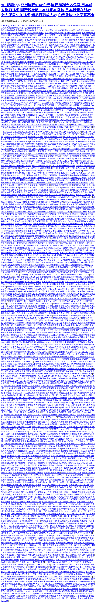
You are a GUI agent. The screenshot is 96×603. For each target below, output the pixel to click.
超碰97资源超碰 (46, 93)
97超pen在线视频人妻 (52, 441)
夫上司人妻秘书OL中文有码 (50, 255)
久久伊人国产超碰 (42, 352)
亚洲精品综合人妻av (79, 178)
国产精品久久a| (79, 79)
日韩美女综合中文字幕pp (37, 57)
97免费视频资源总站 (78, 340)
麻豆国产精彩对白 (23, 105)
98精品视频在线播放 (63, 584)
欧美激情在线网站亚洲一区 (53, 40)
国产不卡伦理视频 (60, 316)
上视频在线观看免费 (73, 33)
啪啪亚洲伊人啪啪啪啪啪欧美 (60, 79)
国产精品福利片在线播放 (56, 308)
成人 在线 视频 (52, 393)
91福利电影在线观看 (17, 59)
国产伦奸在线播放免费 (48, 371)
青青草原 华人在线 (62, 325)
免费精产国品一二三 (65, 540)
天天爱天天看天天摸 (9, 316)
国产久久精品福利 (27, 50)
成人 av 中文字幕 (70, 137)
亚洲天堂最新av (59, 461)
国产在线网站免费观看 (68, 270)
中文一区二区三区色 (49, 417)
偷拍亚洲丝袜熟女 (65, 30)
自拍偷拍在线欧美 (12, 108)
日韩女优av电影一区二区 (30, 497)
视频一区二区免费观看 (31, 386)
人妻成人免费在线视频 (60, 340)
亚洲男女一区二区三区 (53, 301)
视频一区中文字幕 (39, 427)
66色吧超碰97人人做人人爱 (45, 533)
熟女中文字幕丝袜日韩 (18, 173)
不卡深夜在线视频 (67, 253)
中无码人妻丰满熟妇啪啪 (69, 45)
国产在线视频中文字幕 (22, 296)
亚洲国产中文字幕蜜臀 (22, 294)
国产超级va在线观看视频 (42, 91)
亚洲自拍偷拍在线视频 (76, 308)
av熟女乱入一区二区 (79, 311)
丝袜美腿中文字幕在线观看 (75, 129)
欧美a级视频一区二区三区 (81, 62)
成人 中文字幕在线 (53, 436)
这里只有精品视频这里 (80, 289)
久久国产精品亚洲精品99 (75, 381)
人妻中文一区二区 (69, 516)
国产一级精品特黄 (48, 412)
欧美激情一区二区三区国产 (26, 378)
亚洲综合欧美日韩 (33, 59)
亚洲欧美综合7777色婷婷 (14, 323)
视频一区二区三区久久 (67, 376)
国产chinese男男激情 (55, 245)
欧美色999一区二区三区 (43, 403)
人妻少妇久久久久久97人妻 (12, 586)
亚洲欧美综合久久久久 (16, 175)
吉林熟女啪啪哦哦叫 (40, 192)
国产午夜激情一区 (51, 260)
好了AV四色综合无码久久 (36, 526)
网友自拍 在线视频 (11, 110)
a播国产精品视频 (58, 67)
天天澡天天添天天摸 (49, 579)
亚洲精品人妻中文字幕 (57, 294)
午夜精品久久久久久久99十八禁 (76, 255)
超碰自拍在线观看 (29, 376)
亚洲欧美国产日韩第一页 (11, 521)
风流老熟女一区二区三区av (18, 456)
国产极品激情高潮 (12, 204)
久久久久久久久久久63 (41, 38)
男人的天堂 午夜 (52, 52)
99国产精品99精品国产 (60, 564)
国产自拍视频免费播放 (68, 434)
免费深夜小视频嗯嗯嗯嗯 (21, 71)
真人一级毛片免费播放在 (63, 535)
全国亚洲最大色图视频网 (19, 154)
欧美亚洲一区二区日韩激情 (12, 545)
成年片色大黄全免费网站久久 (68, 444)
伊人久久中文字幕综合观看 (18, 306)
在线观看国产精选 (60, 318)
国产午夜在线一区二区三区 (43, 76)
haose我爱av (6, 122)
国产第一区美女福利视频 (46, 127)
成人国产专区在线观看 (29, 357)
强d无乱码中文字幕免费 (47, 376)
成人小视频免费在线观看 (46, 410)
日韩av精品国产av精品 (74, 57)
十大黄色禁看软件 (44, 168)
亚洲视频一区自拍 (64, 528)
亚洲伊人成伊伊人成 (74, 173)
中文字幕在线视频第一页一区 (42, 88)
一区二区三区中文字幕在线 (34, 393)
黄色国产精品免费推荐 (58, 567)
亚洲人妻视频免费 (26, 62)
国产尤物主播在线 (77, 151)
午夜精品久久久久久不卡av (79, 139)
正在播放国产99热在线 (37, 158)
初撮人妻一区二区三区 (39, 141)
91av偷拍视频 (26, 221)
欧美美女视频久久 (84, 110)
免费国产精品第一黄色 (33, 337)
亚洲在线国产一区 (87, 45)
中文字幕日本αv (56, 183)
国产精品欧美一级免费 (40, 161)
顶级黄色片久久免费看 (36, 398)
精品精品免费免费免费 (49, 506)
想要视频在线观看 (33, 531)
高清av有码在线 (19, 473)
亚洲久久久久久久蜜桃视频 (53, 282)
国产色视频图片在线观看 (25, 328)
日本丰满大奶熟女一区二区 (65, 108)
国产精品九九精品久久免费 (26, 318)
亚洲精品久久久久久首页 (14, 279)
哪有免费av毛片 (24, 91)
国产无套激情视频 (23, 487)
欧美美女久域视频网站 (44, 110)
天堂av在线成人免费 (23, 468)
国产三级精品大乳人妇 (13, 207)
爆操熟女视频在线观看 (64, 88)
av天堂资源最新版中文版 (84, 596)
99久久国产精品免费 (65, 497)
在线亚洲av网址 (13, 265)
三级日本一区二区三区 (43, 274)
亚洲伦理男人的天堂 (56, 57)
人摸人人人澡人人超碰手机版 (52, 347)
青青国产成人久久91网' (43, 316)
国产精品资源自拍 (49, 415)
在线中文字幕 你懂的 (84, 117)
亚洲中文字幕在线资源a (55, 173)
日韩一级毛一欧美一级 (56, 69)
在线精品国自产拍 (74, 91)
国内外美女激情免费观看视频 (49, 516)
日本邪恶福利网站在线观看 (24, 180)
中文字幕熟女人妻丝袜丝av (76, 284)
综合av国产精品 (63, 86)
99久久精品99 (33, 320)
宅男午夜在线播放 (16, 308)
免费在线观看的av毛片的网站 (46, 577)
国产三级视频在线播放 (32, 214)
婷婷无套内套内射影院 (71, 591)
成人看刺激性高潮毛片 (76, 419)
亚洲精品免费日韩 (49, 364)
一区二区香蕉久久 (48, 497)
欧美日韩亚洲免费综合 (24, 79)
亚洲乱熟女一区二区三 (60, 598)
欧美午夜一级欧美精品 (18, 42)
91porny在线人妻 (19, 57)
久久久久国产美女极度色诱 (15, 523)
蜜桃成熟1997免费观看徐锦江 (47, 120)
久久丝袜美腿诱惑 (37, 407)
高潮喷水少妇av (63, 127)
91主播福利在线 (15, 214)
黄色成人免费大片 (79, 190)
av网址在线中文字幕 (65, 533)
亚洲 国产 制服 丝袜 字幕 (19, 115)
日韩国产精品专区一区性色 (69, 371)
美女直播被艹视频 (85, 374)
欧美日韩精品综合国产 (73, 202)
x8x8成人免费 (10, 253)
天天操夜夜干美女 (72, 233)
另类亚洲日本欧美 (37, 98)
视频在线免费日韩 (85, 577)
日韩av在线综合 (10, 236)
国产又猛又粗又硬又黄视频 (32, 492)
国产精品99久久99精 (42, 67)
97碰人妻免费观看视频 (35, 514)
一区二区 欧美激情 (75, 398)
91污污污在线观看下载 (62, 190)
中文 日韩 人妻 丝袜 (44, 303)
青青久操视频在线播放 (32, 207)
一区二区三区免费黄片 (77, 54)
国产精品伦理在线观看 (76, 461)
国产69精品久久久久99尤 (75, 40)
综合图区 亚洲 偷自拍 (23, 224)
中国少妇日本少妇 (49, 125)
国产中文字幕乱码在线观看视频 (20, 86)
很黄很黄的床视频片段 (37, 151)
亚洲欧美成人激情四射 (49, 204)
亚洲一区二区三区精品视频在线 (75, 187)
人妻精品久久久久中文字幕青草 (60, 158)
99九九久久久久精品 (71, 258)
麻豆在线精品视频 (22, 52)
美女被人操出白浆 (65, 393)
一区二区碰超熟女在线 (40, 183)
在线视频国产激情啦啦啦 (14, 444)
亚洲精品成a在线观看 (61, 470)
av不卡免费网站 (24, 369)
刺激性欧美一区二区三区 (42, 535)
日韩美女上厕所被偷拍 (55, 306)
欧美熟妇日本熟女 (11, 62)
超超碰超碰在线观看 (26, 410)
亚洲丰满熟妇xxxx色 (36, 226)
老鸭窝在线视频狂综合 (53, 137)
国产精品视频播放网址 (70, 115)
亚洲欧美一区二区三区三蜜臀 (52, 482)
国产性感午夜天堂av (33, 383)
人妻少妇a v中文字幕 (50, 287)
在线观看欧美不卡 (54, 224)
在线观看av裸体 (76, 86)
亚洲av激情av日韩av (81, 456)
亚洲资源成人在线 (35, 137)
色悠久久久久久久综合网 (26, 313)
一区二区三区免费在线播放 (81, 197)
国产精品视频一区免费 (61, 62)
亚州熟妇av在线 (27, 108)
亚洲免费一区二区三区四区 (70, 134)
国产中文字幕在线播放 (10, 584)
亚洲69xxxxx (51, 98)
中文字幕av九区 (52, 226)
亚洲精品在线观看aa (83, 253)
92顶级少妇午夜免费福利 (59, 35)
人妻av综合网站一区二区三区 (47, 47)
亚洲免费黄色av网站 (23, 219)
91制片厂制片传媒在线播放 (48, 81)
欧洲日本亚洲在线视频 (43, 190)
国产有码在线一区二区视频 (70, 144)
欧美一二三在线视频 (37, 163)
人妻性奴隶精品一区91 (51, 112)
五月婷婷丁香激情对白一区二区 (57, 492)
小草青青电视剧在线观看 (38, 202)
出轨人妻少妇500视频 (48, 453)
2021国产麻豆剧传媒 (46, 291)
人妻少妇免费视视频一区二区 (59, 555)
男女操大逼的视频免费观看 (39, 231)
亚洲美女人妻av (64, 125)
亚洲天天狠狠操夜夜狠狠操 (65, 274)
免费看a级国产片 (40, 79)
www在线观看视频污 (67, 260)
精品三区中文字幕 (66, 320)
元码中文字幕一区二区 (82, 50)
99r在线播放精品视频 (12, 386)
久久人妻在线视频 (67, 120)
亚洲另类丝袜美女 (8, 598)
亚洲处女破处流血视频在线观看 (79, 369)
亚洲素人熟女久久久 (84, 405)
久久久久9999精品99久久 (40, 154)
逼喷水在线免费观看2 (31, 412)
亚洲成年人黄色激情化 (18, 151)
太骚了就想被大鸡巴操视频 (50, 357)
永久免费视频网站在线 (12, 485)
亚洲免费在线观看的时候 (70, 81)
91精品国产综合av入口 (78, 267)
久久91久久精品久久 (64, 146)
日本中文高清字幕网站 (76, 221)
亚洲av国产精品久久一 (79, 509)
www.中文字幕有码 (86, 270)
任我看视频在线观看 (75, 427)
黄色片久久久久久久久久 (15, 509)
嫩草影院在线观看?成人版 (72, 224)
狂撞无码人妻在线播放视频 (40, 277)
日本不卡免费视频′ (82, 403)
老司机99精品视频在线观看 (16, 231)
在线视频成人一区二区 (53, 323)
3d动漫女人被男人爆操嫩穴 (22, 238)
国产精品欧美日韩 (58, 154)
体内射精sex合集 (12, 560)
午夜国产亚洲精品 (84, 243)
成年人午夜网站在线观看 (30, 579)
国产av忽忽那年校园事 (32, 112)
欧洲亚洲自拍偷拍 (68, 390)
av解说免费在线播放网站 (30, 170)
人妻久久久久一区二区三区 (50, 187)
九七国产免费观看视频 (84, 207)
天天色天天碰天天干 (24, 577)
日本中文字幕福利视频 (71, 557)
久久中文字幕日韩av (65, 64)
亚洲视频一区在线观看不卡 (72, 156)
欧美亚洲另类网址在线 (18, 158)
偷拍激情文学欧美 (18, 270)
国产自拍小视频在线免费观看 (25, 516)
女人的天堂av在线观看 (29, 458)
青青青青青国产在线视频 (35, 308)
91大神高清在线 (20, 200)
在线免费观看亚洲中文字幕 (52, 521)
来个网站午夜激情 (50, 337)
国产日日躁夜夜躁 (39, 149)
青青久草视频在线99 (65, 596)
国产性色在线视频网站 (67, 337)
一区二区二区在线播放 (35, 463)
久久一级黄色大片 (31, 545)
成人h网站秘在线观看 (60, 103)
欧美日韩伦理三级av (21, 88)
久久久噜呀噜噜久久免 (55, 265)
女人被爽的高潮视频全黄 (25, 96)
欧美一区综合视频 (72, 265)
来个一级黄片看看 (18, 125)
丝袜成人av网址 (59, 96)
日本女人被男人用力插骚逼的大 (64, 231)
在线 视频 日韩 (35, 400)
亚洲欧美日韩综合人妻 (30, 45)
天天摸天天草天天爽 (58, 161)
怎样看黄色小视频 (27, 110)
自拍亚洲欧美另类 (14, 422)
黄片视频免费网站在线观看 (20, 390)
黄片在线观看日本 (56, 202)
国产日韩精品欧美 (20, 284)
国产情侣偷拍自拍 (79, 212)
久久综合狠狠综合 (56, 100)
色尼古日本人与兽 (44, 318)
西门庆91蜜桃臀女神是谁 (38, 284)
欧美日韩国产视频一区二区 (62, 456)
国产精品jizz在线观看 (64, 543)
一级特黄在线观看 (22, 141)
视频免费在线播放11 (32, 229)
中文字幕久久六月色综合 (80, 564)
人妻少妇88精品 (13, 492)
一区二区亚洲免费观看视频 (43, 325)
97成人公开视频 (17, 134)
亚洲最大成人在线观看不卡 (43, 468)
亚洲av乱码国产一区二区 (42, 470)
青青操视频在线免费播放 (39, 349)
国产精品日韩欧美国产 (13, 538)
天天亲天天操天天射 (26, 120)
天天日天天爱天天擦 (28, 64)
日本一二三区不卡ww (63, 50)
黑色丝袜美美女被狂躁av (53, 129)
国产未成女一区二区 (63, 122)
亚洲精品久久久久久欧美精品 (19, 446)
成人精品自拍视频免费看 (75, 526)
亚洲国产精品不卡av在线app (43, 446)
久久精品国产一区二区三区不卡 (56, 432)
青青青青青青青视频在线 (14, 330)
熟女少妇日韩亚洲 (84, 552)
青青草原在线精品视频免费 (32, 441)
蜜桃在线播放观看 (20, 248)
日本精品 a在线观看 (86, 581)
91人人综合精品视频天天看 (59, 149)
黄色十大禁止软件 (84, 287)
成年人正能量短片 (81, 393)
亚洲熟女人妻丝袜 (78, 303)
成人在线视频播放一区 (25, 127)
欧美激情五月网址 (72, 422)
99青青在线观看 (24, 149)
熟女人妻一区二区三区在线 (50, 195)
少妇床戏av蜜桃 (11, 250)
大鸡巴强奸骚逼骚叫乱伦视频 (67, 105)
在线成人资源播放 (48, 272)
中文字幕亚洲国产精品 (81, 209)
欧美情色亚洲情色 (69, 332)
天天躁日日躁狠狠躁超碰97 (30, 250)
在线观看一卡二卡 (48, 170)
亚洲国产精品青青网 (75, 238)
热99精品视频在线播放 (34, 144)
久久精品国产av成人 (79, 470)
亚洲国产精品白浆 (8, 461)
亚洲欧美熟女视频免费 (64, 296)
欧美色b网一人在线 (11, 50)
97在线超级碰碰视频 (31, 93)
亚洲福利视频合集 (23, 166)
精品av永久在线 (19, 364)
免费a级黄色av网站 (84, 407)
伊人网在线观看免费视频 (76, 69)
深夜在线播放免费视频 (30, 204)
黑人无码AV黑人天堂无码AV (66, 76)
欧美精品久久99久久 (9, 120)
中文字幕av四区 (35, 574)
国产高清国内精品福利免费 (62, 185)
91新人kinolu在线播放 (21, 69)
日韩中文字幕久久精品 (59, 236)
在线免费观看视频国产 (76, 499)
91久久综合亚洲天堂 (84, 120)
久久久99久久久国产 (69, 112)
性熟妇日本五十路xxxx (29, 187)
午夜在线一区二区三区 (13, 393)
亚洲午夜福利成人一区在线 (62, 42)
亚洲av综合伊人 (75, 318)
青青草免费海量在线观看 (80, 103)
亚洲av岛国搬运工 (70, 141)
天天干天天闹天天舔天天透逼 (79, 154)
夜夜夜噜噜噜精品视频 (80, 593)
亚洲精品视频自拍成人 (13, 550)
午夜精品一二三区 (79, 446)
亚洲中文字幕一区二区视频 (40, 103)
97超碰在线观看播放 (57, 419)
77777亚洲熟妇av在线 (80, 528)
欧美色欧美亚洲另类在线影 (27, 359)
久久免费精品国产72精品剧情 (26, 311)
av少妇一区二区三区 (84, 569)
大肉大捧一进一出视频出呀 (76, 216)
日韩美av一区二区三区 (82, 349)
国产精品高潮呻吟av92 (82, 30)
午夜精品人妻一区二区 (35, 233)
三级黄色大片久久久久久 (21, 593)
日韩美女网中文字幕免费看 (65, 110)
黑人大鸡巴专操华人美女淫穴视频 (17, 470)
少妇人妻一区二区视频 (76, 514)
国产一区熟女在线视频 (82, 146)
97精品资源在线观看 (26, 100)
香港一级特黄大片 (69, 441)
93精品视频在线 (74, 262)
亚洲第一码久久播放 (35, 480)
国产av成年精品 (39, 224)
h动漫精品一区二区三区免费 (26, 212)
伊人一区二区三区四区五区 (53, 216)
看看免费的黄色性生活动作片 (68, 548)
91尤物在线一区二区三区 (57, 71)
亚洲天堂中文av (66, 229)
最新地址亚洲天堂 (51, 248)
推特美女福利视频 (83, 166)
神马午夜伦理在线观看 (16, 35)
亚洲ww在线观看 (55, 83)
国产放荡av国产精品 (24, 289)
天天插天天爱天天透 (68, 47)
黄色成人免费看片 (64, 313)
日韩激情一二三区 (37, 115)
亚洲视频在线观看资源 (57, 499)
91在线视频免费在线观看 (15, 374)
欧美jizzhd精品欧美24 (61, 311)
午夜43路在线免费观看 (10, 30)
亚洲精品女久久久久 (33, 134)
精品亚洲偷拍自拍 (81, 400)
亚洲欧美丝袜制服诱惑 (24, 366)
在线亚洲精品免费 (11, 504)
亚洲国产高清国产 (53, 243)
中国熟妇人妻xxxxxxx (68, 226)
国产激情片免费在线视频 (11, 47)
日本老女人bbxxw (77, 149)
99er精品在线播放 (37, 52)
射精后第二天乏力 (55, 299)
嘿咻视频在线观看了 (57, 241)
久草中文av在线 (47, 386)
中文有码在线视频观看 (53, 581)
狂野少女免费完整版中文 (37, 83)
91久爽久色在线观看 (67, 287)
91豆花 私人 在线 (18, 345)
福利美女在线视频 (79, 122)
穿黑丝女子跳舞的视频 (46, 64)
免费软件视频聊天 (35, 301)
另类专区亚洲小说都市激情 (79, 71)
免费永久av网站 (54, 332)
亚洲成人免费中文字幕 (81, 291)
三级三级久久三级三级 (22, 132)
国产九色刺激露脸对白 (67, 577)
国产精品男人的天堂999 (40, 456)
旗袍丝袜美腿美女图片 (18, 301)
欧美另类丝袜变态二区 (24, 197)
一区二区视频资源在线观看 (43, 105)
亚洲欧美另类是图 (81, 64)
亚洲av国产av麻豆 (14, 287)
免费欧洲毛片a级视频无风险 (77, 67)
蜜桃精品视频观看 (49, 214)
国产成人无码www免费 (83, 296)
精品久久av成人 (73, 294)
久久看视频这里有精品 (22, 192)
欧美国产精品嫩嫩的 (35, 33)
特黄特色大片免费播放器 (21, 38)
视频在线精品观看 (66, 519)
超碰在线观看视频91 (51, 586)
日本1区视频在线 (27, 30)
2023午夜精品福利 (49, 424)
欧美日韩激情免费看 (30, 371)
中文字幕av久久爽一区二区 (39, 42)
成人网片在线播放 (33, 125)
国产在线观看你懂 (80, 93)
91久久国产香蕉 (19, 241)
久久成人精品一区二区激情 (22, 139)
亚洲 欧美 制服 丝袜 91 (16, 335)
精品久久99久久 (83, 424)
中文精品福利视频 (35, 156)
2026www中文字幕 (14, 93)
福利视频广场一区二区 (83, 185)
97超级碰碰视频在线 (73, 277)
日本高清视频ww (59, 91)
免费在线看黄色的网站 (45, 50)
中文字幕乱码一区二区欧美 (20, 76)
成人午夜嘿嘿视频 (39, 390)
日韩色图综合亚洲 (25, 403)
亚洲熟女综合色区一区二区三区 (46, 253)
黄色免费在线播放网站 (75, 279)
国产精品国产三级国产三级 (78, 550)
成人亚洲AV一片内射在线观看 (54, 250)
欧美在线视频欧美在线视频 (43, 296)
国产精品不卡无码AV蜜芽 (15, 54)
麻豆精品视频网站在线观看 (18, 98)
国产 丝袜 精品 (87, 192)
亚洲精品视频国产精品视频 (45, 74)
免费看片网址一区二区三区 (45, 86)
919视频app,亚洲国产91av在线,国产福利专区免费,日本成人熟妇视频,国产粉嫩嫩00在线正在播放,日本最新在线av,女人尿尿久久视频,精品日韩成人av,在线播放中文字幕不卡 (47, 10)
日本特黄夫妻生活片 (70, 448)
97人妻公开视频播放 (28, 81)
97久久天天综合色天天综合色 (63, 166)
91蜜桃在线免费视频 (52, 156)
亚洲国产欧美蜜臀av (19, 564)
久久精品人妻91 (71, 219)
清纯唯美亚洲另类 (81, 88)
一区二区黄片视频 (37, 436)
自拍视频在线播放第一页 (82, 175)
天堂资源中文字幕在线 (76, 241)
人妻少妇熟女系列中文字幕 (58, 509)
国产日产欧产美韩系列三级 (46, 30)
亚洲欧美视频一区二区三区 (64, 168)
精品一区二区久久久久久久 (63, 38)
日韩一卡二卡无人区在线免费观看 (40, 117)
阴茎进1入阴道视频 (85, 531)
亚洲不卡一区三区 (35, 248)
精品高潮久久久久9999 (64, 465)
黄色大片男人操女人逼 (41, 487)
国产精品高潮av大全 (55, 345)
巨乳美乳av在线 (85, 448)
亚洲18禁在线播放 (37, 306)
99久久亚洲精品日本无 (19, 432)
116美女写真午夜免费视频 (37, 54)
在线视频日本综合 (43, 328)
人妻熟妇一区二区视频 (79, 35)
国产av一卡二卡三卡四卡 (38, 419)
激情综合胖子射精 (42, 236)
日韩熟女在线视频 (12, 424)
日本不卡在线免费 (81, 42)
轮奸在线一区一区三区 (66, 74)
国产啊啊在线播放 (77, 330)
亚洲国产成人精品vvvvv (48, 504)
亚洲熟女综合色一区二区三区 (15, 137)
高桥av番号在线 (55, 141)
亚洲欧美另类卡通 (37, 562)
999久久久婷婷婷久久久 (51, 448)
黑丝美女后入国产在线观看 (59, 330)
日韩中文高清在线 (47, 262)
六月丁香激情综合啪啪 (52, 591)
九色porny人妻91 (82, 168)
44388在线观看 (7, 161)
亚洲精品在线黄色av (45, 178)
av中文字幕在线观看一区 (77, 475)
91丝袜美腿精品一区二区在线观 (14, 398)
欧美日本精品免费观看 (10, 272)
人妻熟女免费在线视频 (78, 388)
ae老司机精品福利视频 (34, 323)
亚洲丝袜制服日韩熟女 (14, 40)
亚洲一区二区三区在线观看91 (70, 504)
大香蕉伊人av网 (82, 74)
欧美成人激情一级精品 (41, 166)
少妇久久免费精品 (12, 221)
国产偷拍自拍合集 (60, 139)
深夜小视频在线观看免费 (56, 163)
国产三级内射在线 (20, 163)
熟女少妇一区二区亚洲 (34, 475)
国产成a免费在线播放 (47, 212)
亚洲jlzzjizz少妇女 (25, 316)
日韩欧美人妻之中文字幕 (19, 436)
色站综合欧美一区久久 (55, 233)
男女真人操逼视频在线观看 (37, 335)
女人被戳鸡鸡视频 (14, 303)
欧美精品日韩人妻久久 (50, 229)
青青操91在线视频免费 (41, 185)
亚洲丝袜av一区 (68, 195)
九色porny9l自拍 (80, 200)
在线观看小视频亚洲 (42, 366)
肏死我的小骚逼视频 (25, 236)
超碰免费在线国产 (12, 146)
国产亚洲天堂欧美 (62, 439)
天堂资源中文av (29, 303)
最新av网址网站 (72, 96)
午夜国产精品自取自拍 (48, 434)
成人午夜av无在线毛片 (28, 504)
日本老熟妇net (61, 262)
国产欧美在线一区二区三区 (22, 190)
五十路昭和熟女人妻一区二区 (71, 248)
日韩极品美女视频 (41, 197)
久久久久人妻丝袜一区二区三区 (55, 485)
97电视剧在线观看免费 (51, 207)
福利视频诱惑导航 (46, 388)
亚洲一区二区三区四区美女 (61, 349)
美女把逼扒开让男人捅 (41, 598)
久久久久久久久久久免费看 (43, 477)
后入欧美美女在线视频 (29, 255)
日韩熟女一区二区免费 (80, 125)
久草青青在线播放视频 (46, 313)
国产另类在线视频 (38, 69)
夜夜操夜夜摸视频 (71, 521)
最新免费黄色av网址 (34, 523)
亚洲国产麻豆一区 (37, 519)
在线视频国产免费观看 (54, 33)
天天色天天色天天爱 (72, 245)
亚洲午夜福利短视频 (63, 209)
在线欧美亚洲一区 (58, 238)
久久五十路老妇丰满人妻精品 (76, 183)
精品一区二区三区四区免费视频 (69, 170)
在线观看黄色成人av (86, 226)
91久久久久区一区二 (34, 511)
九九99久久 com (82, 274)
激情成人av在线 (52, 519)
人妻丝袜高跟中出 (40, 221)
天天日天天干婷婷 (56, 284)
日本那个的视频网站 (23, 555)
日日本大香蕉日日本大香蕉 (70, 52)
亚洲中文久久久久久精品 (65, 117)
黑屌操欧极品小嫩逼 (50, 134)
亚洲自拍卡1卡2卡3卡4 (44, 108)
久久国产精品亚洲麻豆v (44, 122)
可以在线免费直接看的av (33, 260)
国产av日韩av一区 (87, 477)
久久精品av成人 (28, 47)
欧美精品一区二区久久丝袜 (53, 422)
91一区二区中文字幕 (36, 173)
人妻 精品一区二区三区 (83, 574)
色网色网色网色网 (49, 383)
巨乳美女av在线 (38, 219)
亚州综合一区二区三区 (74, 100)
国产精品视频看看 (51, 144)
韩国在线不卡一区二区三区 (73, 83)
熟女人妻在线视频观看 (20, 567)
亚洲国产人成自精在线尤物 (84, 584)
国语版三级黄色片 (39, 294)
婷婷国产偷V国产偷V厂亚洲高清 (45, 132)
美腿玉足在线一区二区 (16, 381)
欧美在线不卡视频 (53, 115)
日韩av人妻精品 (71, 335)
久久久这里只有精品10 (85, 357)
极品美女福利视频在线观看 (68, 98)
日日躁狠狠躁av (48, 59)
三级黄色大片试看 (20, 400)
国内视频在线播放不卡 (24, 74)
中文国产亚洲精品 (16, 383)
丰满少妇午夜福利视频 (67, 374)
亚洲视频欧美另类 (74, 250)
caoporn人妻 (58, 258)
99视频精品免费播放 (77, 180)
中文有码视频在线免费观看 (74, 342)
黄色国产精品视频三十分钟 (37, 35)
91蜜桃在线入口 (61, 180)
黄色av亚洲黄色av (39, 71)
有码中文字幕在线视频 (29, 596)
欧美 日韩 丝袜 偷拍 (53, 480)
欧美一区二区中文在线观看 (80, 545)
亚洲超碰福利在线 (43, 451)
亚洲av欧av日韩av (78, 325)
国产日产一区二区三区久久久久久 (52, 550)
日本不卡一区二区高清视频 (78, 163)
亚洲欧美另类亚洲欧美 (84, 538)
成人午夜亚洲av (36, 581)
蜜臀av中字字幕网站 (33, 40)
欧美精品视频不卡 (68, 243)
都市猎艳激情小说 (43, 538)
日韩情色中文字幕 (33, 364)
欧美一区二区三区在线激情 (81, 127)
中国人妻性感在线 (84, 376)
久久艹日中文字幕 (24, 253)
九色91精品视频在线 (30, 388)
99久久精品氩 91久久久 (82, 361)
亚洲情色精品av (51, 562)
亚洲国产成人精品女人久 (11, 540)
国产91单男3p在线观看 (43, 139)
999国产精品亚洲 (51, 374)
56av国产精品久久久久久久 (70, 132)
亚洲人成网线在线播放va (26, 178)
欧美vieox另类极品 (72, 192)
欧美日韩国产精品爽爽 (39, 354)
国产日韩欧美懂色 (22, 407)
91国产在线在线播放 (17, 429)
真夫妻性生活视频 (20, 156)
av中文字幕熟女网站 (34, 381)
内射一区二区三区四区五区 (26, 465)
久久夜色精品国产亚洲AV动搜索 (60, 200)
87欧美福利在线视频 (82, 158)
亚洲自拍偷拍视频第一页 (66, 59)
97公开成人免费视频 (43, 62)
